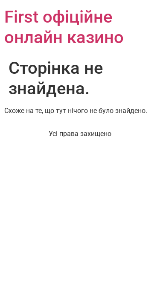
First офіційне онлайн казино (64, 27)
